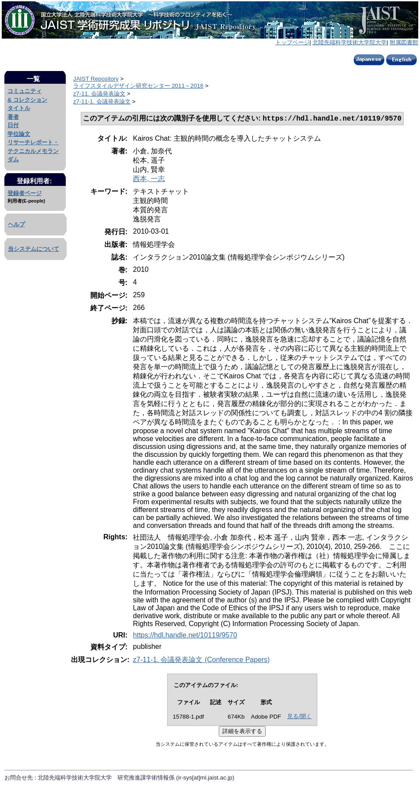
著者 (13, 117)
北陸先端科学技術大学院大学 (350, 42)
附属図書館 (404, 42)
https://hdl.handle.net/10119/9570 (185, 636)
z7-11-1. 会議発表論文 (102, 101)
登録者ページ (24, 193)
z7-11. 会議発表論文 (99, 93)
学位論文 (18, 134)
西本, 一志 (149, 179)
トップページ (292, 42)
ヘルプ (16, 224)
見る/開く (299, 717)
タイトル (18, 108)
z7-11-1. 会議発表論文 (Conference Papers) (201, 660)
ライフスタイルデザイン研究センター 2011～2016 (138, 85)
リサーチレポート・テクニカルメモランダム (33, 151)
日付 (13, 125)
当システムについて (33, 249)
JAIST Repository (95, 78)
